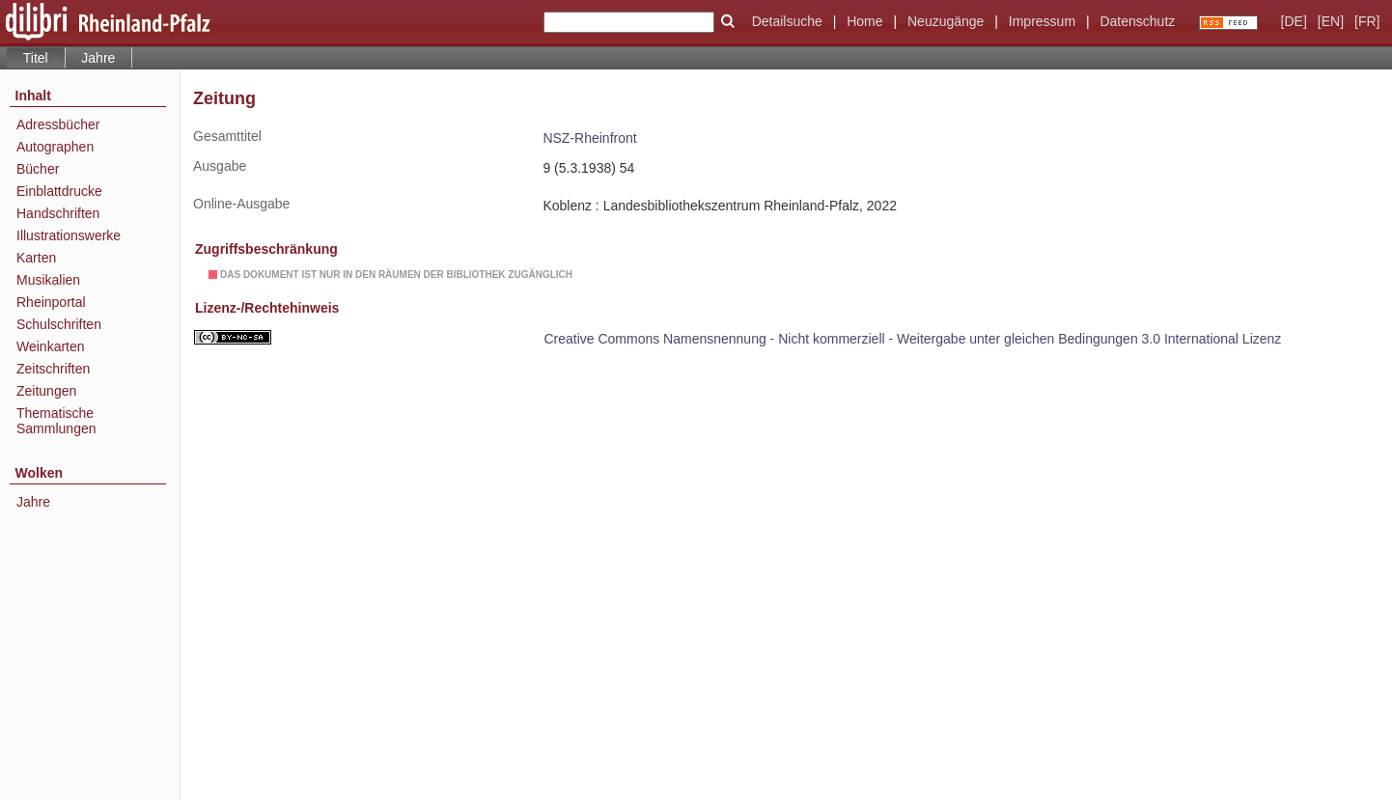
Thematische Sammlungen (56, 420)
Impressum (1042, 21)
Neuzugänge (945, 21)
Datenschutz (1137, 21)
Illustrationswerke (68, 235)
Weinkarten (50, 346)
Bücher (37, 169)
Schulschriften (58, 324)
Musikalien (48, 280)
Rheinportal (51, 302)
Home (864, 21)
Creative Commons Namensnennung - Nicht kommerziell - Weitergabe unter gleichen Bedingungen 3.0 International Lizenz (912, 338)
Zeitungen (46, 391)
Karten (36, 257)
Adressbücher (57, 124)
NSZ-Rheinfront (589, 138)
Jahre (98, 58)
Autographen (55, 146)
